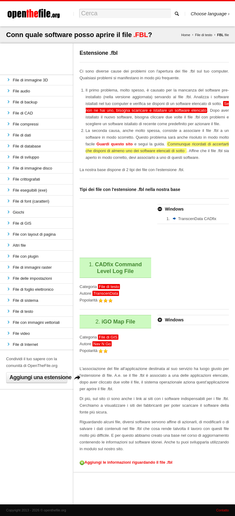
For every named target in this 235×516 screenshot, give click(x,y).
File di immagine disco (32, 168)
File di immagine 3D (30, 80)
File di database (27, 146)
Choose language (209, 13)
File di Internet (25, 344)
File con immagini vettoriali (36, 322)
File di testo (203, 35)
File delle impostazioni (32, 278)
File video (21, 333)
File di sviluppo (26, 157)
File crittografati (26, 179)
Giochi (18, 212)
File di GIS (22, 223)
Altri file (19, 245)
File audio (21, 91)
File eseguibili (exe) (30, 190)
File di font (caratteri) (31, 201)
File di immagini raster (32, 267)
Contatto (222, 510)
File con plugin (26, 256)
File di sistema (25, 300)
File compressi (26, 124)
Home (185, 35)
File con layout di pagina (34, 234)
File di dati (22, 135)
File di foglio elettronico (33, 289)
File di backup (25, 102)
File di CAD (23, 113)
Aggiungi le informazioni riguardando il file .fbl (128, 462)
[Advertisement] (107, 227)
